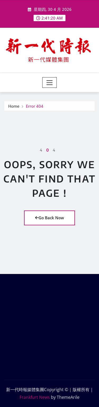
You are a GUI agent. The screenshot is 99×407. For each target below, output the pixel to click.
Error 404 (34, 106)
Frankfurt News (35, 397)
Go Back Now (49, 217)
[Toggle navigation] (49, 82)
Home (14, 106)
